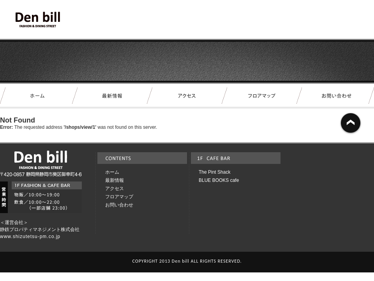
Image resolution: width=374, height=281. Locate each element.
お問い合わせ (119, 205)
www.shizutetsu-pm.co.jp (30, 236)
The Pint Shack (214, 172)
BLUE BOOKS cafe (219, 180)
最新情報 (114, 180)
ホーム (112, 172)
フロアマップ (119, 196)
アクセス (114, 188)
